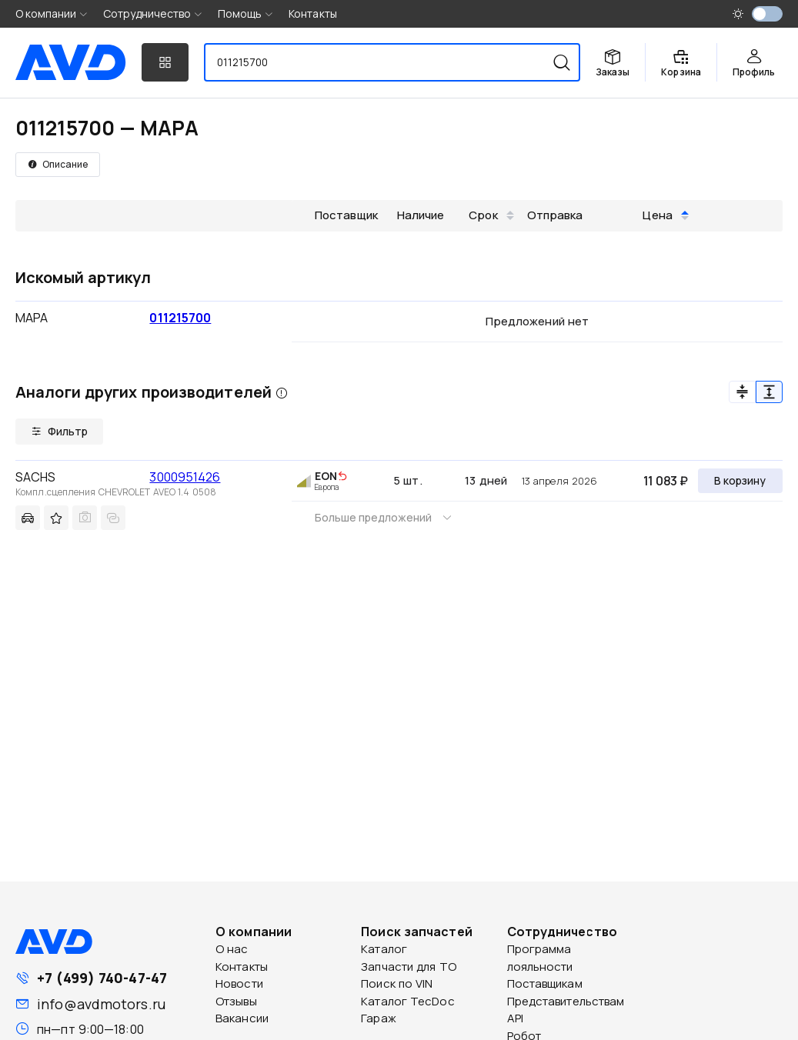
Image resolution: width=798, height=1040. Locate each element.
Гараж (378, 1018)
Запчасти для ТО (408, 966)
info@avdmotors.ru (101, 1004)
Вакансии (242, 1018)
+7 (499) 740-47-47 (102, 977)
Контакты (313, 13)
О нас (232, 949)
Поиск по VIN (396, 983)
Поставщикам (545, 983)
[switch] (767, 14)
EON (326, 475)
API (515, 1018)
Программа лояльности (540, 958)
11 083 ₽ (665, 480)
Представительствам (566, 1001)
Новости (239, 983)
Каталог (384, 949)
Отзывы (236, 1001)
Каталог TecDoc (407, 1001)
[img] (342, 477)
